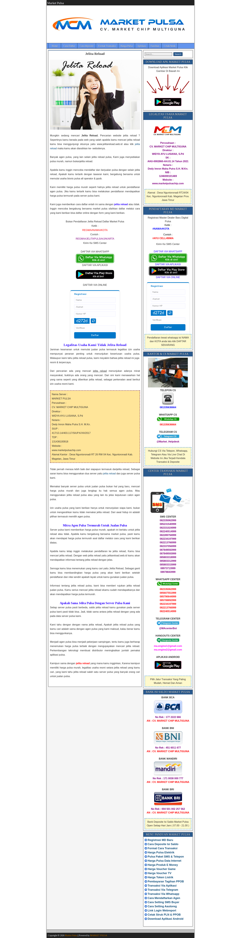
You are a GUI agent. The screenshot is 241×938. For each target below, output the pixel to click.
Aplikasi (141, 46)
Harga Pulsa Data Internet (164, 860)
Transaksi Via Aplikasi (162, 885)
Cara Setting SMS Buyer (163, 902)
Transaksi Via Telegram (163, 889)
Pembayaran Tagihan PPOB (166, 881)
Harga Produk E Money (163, 864)
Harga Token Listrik (160, 877)
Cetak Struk (169, 46)
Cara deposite (87, 46)
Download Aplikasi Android (166, 918)
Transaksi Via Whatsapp (163, 893)
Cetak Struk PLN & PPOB (164, 914)
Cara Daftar (69, 46)
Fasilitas (155, 46)
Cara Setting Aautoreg (162, 906)
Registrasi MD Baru (160, 840)
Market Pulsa (55, 3)
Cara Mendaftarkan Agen (164, 898)
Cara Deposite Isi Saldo (162, 844)
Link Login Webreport (162, 910)
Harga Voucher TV (160, 873)
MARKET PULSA (98, 935)
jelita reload (109, 473)
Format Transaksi (107, 46)
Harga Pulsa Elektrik (161, 852)
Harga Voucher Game (162, 869)
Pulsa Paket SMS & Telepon (166, 856)
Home (55, 46)
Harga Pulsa (126, 46)
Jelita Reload (95, 54)
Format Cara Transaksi (163, 848)
